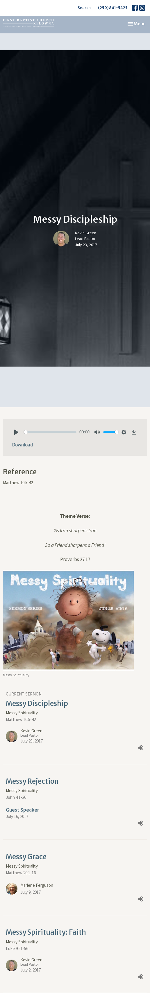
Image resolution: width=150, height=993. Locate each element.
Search (84, 7)
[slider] (50, 432)
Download (22, 445)
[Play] (16, 432)
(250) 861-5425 (113, 7)
